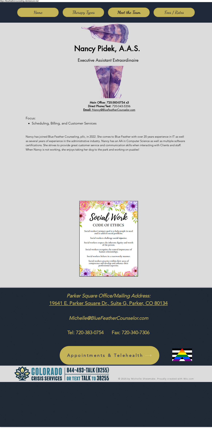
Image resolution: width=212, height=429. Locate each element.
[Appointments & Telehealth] (109, 355)
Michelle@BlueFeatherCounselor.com (108, 318)
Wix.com (188, 378)
